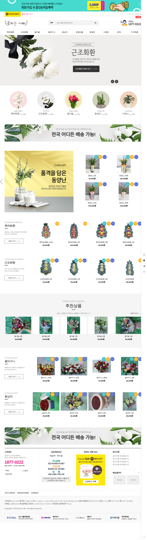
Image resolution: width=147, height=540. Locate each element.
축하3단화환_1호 (128, 242)
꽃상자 (64, 32)
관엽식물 (79, 32)
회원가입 (138, 14)
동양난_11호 (92, 203)
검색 (51, 23)
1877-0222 (14, 462)
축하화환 (10, 32)
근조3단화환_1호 (74, 279)
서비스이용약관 (10, 493)
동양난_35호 (123, 203)
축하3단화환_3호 (102, 242)
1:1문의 (25, 471)
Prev (1, 181)
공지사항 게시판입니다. (121, 456)
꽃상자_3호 (46, 413)
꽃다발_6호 (46, 336)
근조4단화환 (129, 279)
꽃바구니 (51, 32)
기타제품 (134, 32)
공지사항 (116, 452)
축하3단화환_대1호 (46, 242)
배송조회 (9, 474)
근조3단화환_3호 (102, 279)
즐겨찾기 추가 (27, 14)
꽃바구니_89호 (102, 378)
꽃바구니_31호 (46, 378)
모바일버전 (34, 493)
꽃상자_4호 (102, 413)
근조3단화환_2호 (46, 279)
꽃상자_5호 (74, 413)
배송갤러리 (117, 473)
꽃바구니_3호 (129, 378)
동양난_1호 (92, 175)
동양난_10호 (123, 175)
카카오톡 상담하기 (14, 14)
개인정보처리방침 (23, 493)
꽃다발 (37, 32)
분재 (119, 32)
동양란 (92, 32)
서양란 (106, 32)
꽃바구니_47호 (74, 378)
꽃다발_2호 (129, 336)
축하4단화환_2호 (74, 242)
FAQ (7, 470)
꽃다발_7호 (73, 336)
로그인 (131, 14)
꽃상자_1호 (130, 413)
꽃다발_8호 (101, 336)
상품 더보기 (12, 241)
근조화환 (24, 32)
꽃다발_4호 (18, 336)
